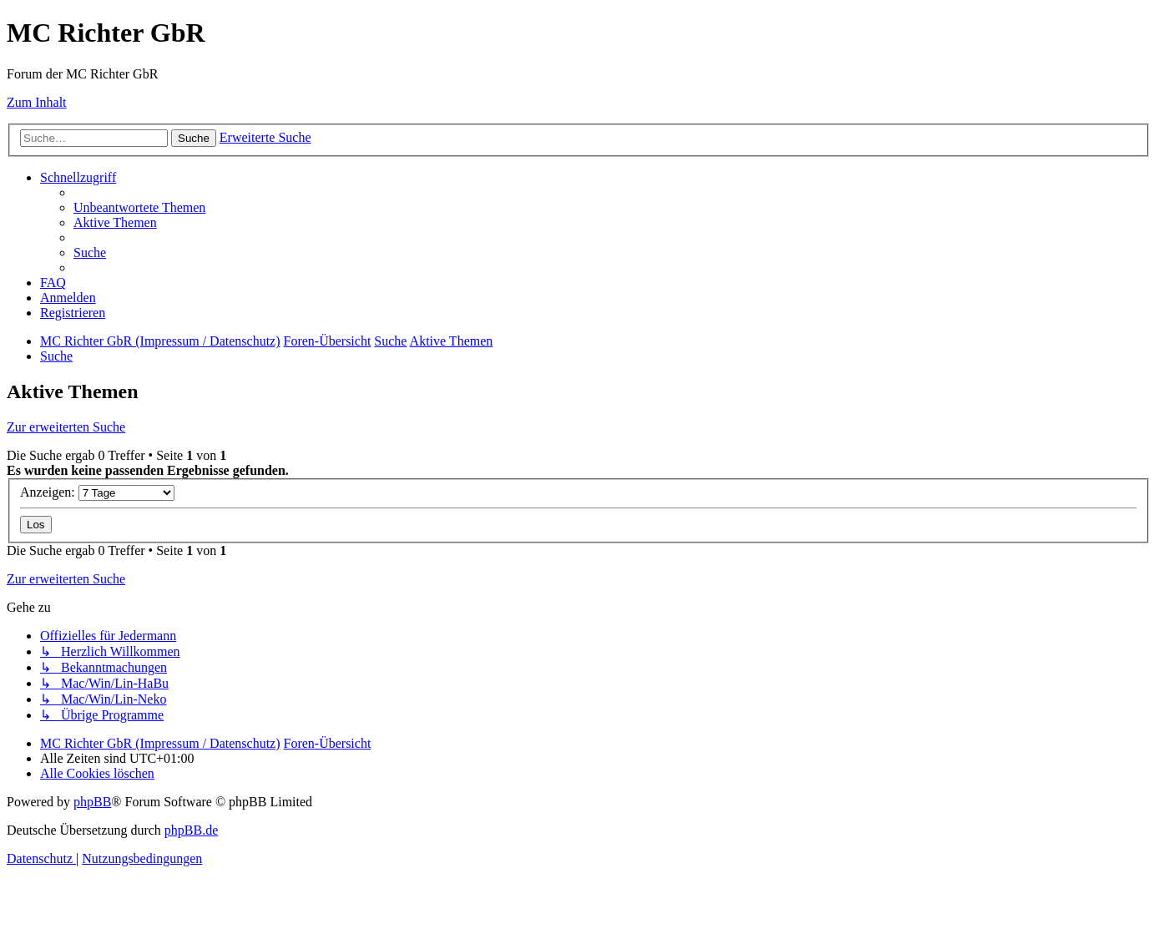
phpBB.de (191, 830)
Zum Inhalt (37, 102)
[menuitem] (139, 207)
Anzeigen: (97, 492)
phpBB (92, 802)
